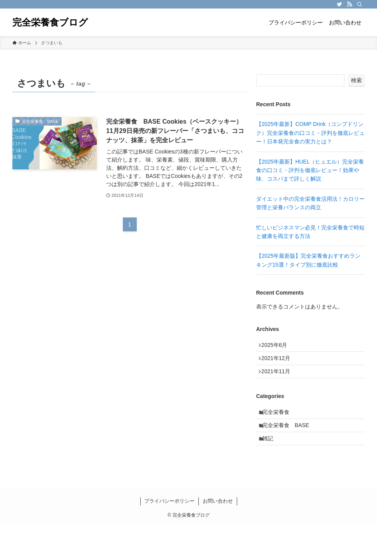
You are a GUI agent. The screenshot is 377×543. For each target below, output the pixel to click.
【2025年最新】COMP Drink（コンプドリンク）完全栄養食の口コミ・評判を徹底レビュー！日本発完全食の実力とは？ (310, 133)
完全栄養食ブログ (50, 22)
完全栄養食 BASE (289, 439)
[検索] (360, 4)
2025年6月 (277, 346)
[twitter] (339, 4)
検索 (356, 80)
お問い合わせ (218, 519)
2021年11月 (278, 379)
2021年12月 (278, 362)
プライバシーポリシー (169, 519)
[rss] (349, 4)
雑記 (271, 455)
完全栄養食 (279, 422)
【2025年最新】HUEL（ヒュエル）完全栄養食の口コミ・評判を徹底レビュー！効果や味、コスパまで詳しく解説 (310, 170)
